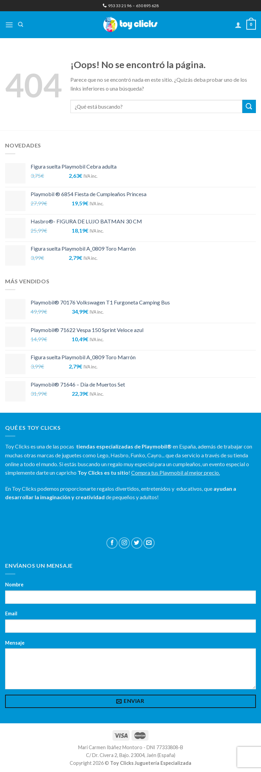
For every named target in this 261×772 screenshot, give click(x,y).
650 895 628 (147, 5)
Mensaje (14, 643)
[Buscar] (20, 24)
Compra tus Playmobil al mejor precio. (175, 472)
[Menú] (9, 24)
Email (11, 613)
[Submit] (249, 106)
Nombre (14, 584)
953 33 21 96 (117, 5)
